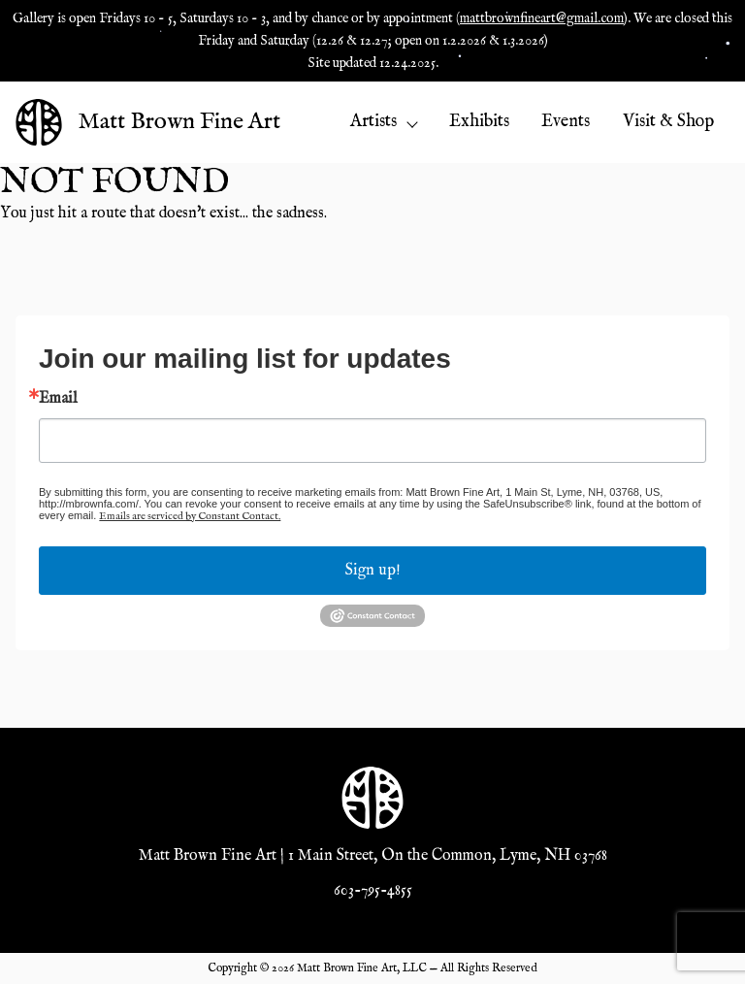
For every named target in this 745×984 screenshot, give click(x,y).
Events (565, 122)
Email (58, 399)
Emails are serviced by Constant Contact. (189, 516)
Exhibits (479, 122)
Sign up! (373, 570)
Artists (383, 122)
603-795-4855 (373, 891)
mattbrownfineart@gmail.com (542, 18)
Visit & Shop (668, 122)
